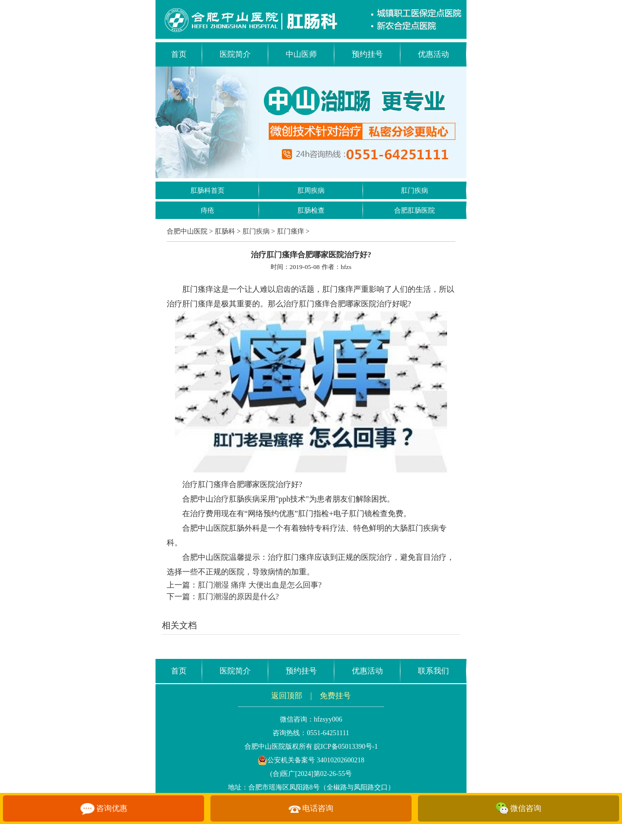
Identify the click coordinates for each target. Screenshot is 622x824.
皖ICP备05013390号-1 (346, 746)
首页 (179, 54)
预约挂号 (367, 54)
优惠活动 (433, 54)
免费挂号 (335, 695)
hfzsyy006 (328, 719)
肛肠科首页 (207, 190)
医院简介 (235, 54)
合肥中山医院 (187, 231)
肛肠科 (225, 231)
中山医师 (301, 54)
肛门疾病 (414, 190)
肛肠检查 (311, 210)
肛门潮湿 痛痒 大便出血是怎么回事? (260, 585)
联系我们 (433, 671)
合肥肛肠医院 (414, 210)
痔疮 (207, 210)
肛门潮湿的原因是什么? (238, 596)
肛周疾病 (311, 190)
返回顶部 (286, 695)
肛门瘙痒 (290, 231)
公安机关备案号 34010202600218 (311, 760)
